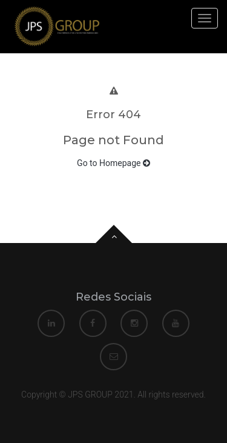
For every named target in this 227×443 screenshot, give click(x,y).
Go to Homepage (113, 163)
